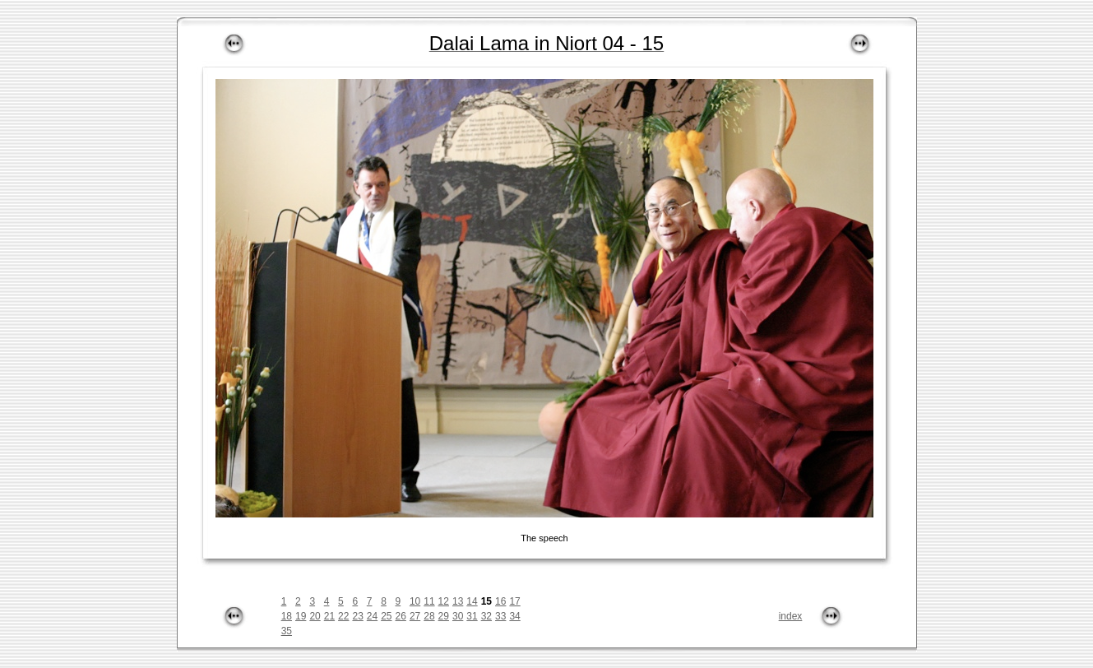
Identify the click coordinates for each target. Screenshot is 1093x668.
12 (443, 601)
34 (514, 616)
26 (401, 616)
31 (471, 616)
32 (486, 616)
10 (415, 601)
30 (457, 616)
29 (443, 616)
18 (286, 616)
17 (514, 601)
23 (357, 616)
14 (471, 601)
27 (415, 616)
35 (286, 631)
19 (300, 616)
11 (429, 601)
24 (372, 616)
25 (386, 616)
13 (457, 601)
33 (500, 616)
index (791, 616)
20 (314, 616)
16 (500, 601)
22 (343, 616)
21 (329, 616)
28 (429, 616)
